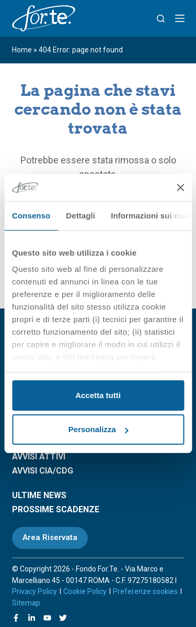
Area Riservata (49, 537)
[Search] (161, 19)
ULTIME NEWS (39, 495)
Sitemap (26, 603)
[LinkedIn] (32, 618)
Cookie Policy (85, 591)
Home (22, 50)
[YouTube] (47, 618)
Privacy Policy (34, 591)
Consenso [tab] (31, 215)
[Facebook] (16, 618)
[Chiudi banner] (180, 187)
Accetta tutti (98, 395)
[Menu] (180, 18)
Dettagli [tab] (80, 215)
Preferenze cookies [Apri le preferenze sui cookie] (145, 591)
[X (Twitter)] (63, 618)
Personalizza (98, 429)
